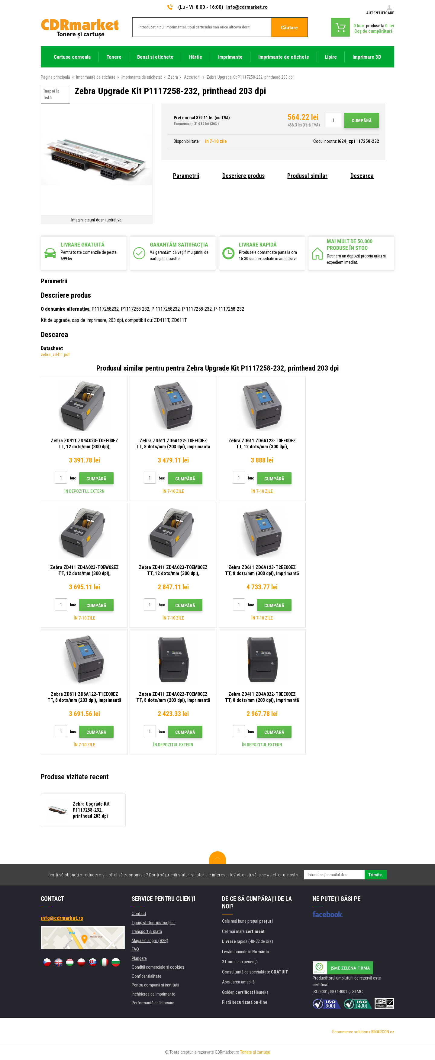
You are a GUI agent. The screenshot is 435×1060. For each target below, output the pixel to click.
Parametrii (186, 175)
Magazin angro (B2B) (150, 940)
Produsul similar (307, 175)
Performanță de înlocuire (153, 1003)
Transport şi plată (147, 931)
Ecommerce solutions (351, 1031)
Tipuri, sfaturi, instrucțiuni (154, 922)
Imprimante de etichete (95, 77)
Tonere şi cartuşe (255, 1052)
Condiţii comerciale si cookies (158, 967)
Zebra (173, 77)
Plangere (139, 958)
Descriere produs (243, 175)
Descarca (362, 175)
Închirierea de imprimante (153, 994)
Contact (139, 913)
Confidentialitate (146, 976)
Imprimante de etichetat (141, 77)
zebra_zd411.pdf (55, 354)
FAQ (135, 949)
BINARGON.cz (382, 1031)
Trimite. (375, 875)
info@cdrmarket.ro (247, 7)
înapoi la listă (52, 94)
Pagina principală (55, 77)
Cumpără (362, 120)
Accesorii (192, 77)
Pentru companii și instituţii (155, 985)
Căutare (289, 28)
